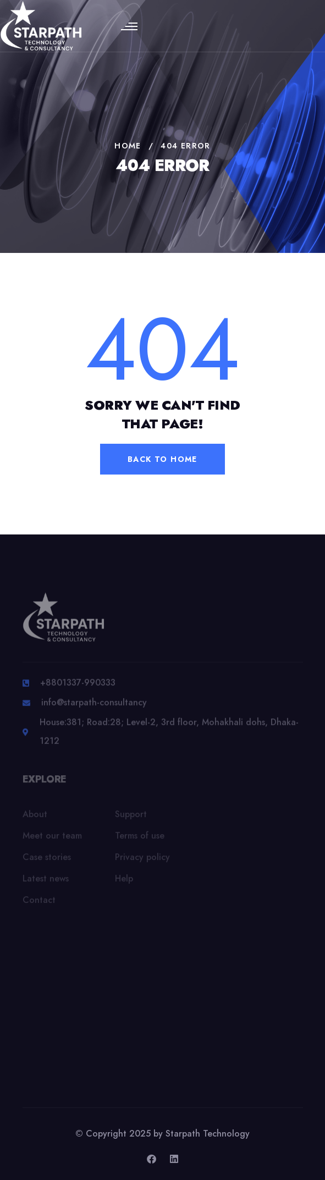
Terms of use (139, 838)
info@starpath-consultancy (94, 705)
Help (124, 881)
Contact (39, 902)
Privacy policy (142, 859)
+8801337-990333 (77, 686)
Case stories (47, 859)
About (35, 816)
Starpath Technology (208, 1133)
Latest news (46, 881)
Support (131, 816)
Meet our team (52, 838)
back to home (162, 459)
